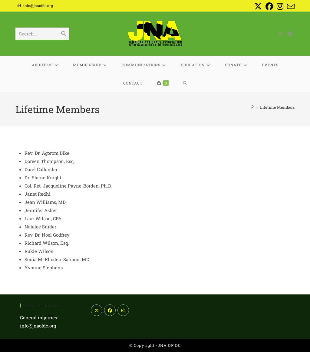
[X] (96, 310)
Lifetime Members (277, 107)
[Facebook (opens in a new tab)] (269, 6)
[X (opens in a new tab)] (258, 6)
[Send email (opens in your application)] (290, 6)
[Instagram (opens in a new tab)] (280, 6)
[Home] (252, 107)
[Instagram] (123, 310)
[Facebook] (110, 310)
